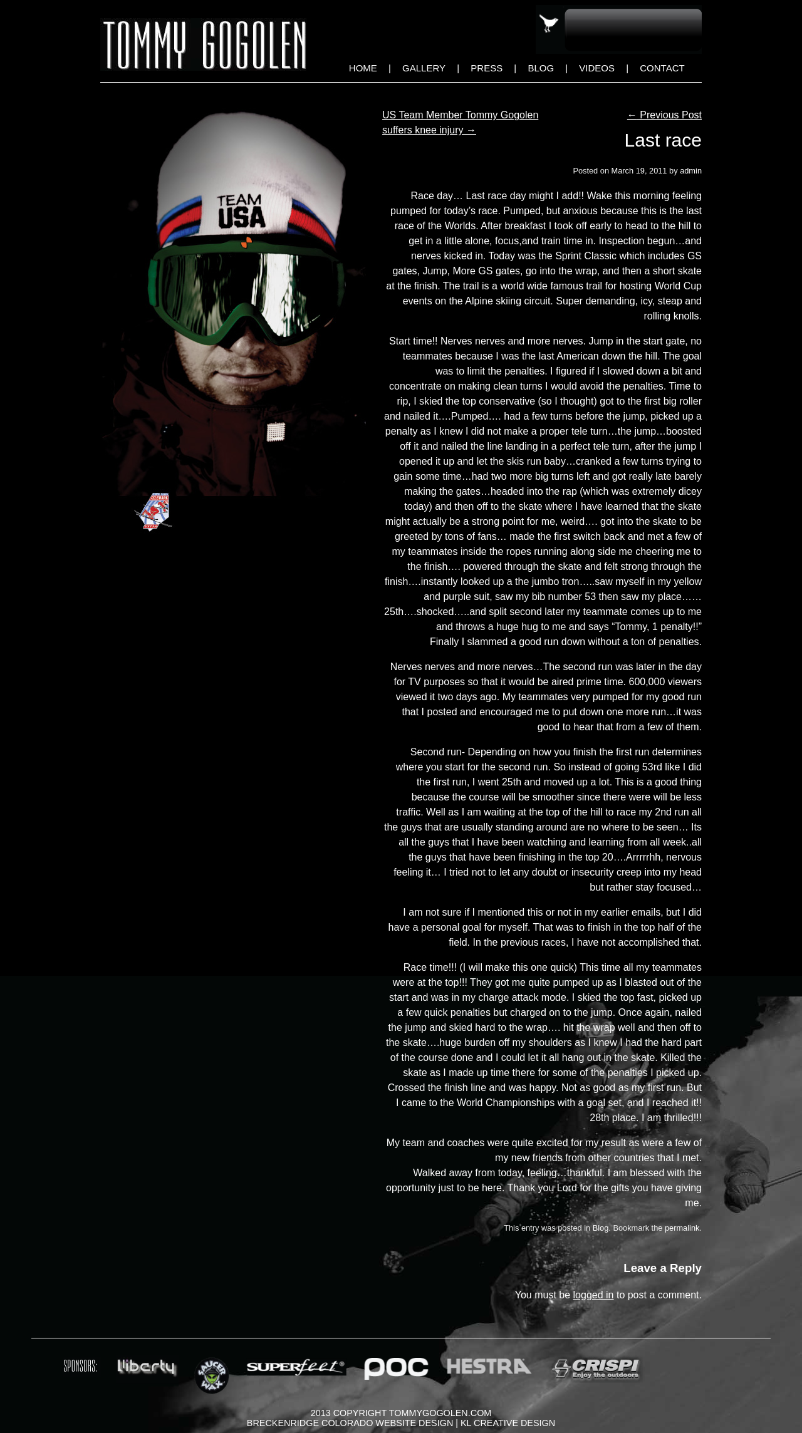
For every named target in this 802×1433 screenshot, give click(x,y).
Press (487, 68)
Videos (597, 68)
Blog (541, 68)
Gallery (423, 68)
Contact (662, 68)
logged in (593, 1295)
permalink (682, 1228)
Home (363, 68)
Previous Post (664, 115)
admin (691, 170)
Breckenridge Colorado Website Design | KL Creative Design (401, 1423)
